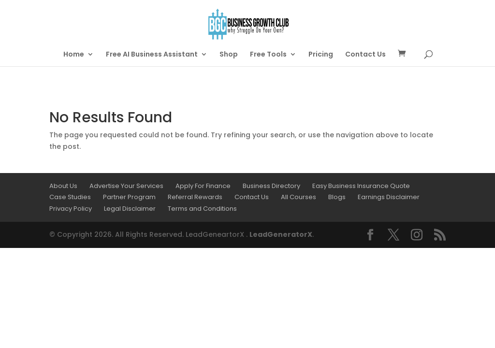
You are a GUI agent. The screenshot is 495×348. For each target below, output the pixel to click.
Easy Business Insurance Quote (361, 185)
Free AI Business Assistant (152, 55)
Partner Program (129, 197)
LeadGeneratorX (280, 234)
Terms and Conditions (202, 208)
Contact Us (365, 55)
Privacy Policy (70, 208)
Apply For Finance (203, 185)
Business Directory (271, 185)
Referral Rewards (195, 197)
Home (73, 55)
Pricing (320, 55)
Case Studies (70, 197)
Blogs (337, 197)
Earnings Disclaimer (389, 197)
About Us (63, 185)
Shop (228, 55)
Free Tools (268, 55)
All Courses (298, 197)
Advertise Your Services (126, 185)
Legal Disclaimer (130, 208)
